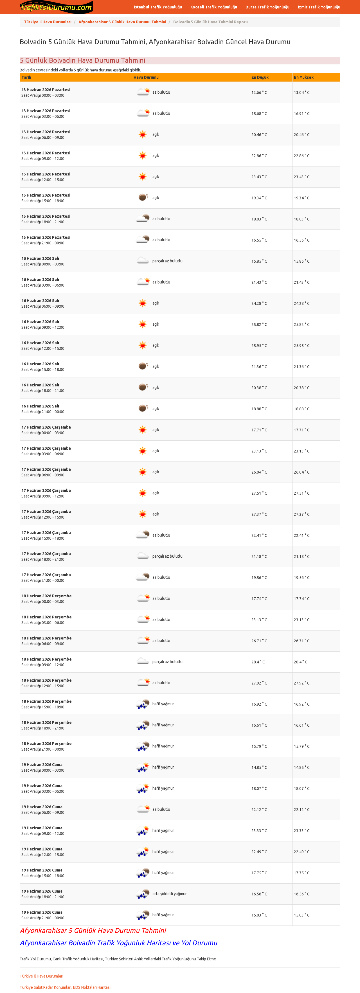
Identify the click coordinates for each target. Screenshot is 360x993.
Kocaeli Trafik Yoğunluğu (213, 7)
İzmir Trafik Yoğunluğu (319, 7)
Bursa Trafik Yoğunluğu (267, 7)
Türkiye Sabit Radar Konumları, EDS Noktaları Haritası (65, 987)
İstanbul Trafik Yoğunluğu (158, 7)
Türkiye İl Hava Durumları (41, 976)
